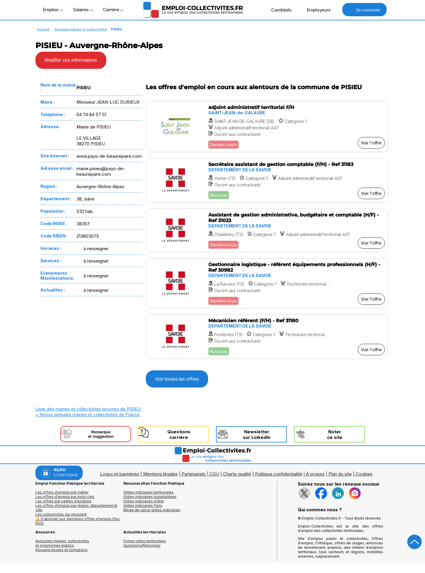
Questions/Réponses (142, 545)
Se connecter (364, 9)
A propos (315, 474)
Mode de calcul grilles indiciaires (151, 510)
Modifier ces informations (71, 60)
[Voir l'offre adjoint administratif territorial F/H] (267, 126)
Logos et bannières (119, 474)
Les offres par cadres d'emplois (63, 501)
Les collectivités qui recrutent (61, 514)
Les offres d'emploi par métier (62, 492)
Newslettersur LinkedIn (256, 434)
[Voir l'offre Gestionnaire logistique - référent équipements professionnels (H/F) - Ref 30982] (267, 283)
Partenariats (194, 474)
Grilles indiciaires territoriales (148, 492)
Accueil (43, 29)
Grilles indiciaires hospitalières (149, 496)
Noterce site (334, 434)
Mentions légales (160, 474)
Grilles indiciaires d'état (143, 501)
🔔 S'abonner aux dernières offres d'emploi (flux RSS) (77, 521)
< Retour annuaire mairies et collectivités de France (87, 414)
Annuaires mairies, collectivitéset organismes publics (62, 543)
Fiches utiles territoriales (144, 541)
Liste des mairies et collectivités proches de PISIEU (88, 409)
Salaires (83, 9)
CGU (214, 474)
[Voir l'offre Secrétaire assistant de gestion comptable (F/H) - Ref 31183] (267, 180)
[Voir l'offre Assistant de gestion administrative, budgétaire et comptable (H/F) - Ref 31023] (267, 230)
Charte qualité (237, 474)
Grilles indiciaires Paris (142, 505)
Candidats (278, 10)
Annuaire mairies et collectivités (81, 29)
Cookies (364, 474)
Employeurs (315, 10)
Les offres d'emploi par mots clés (64, 496)
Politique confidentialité (278, 474)
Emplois (53, 9)
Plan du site (340, 474)
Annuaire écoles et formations (61, 550)
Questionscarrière (178, 434)
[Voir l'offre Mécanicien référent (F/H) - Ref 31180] (267, 337)
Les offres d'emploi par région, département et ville (76, 507)
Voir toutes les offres (177, 379)
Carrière (113, 9)
